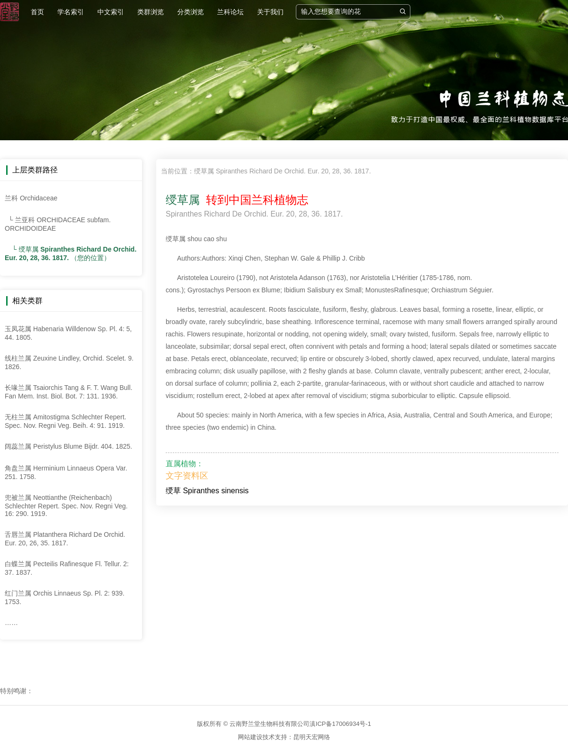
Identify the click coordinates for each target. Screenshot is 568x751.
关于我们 (270, 12)
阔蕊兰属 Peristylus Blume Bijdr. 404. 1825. (68, 446)
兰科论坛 (230, 12)
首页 (37, 12)
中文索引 (111, 12)
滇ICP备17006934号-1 (340, 723)
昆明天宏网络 (311, 737)
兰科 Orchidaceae (31, 198)
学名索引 (70, 12)
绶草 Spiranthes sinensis (207, 491)
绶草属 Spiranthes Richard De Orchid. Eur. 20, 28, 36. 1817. (282, 171)
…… (11, 622)
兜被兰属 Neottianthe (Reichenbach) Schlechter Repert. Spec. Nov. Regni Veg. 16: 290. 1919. (66, 505)
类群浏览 (150, 12)
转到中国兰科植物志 (254, 199)
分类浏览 (190, 12)
